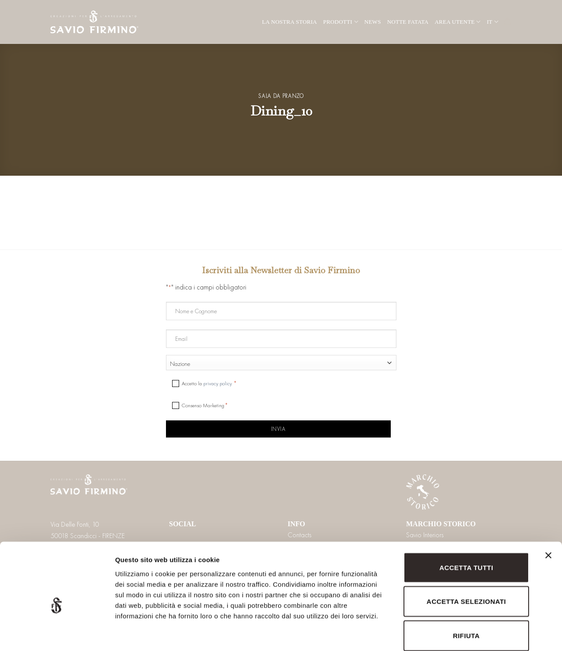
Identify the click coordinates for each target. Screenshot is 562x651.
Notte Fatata (408, 21)
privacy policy (217, 383)
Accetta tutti (467, 522)
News (372, 21)
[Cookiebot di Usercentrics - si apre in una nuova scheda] (56, 633)
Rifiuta (466, 590)
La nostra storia (289, 21)
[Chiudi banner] (548, 515)
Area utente (458, 22)
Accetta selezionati (466, 557)
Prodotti (340, 22)
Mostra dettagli (462, 633)
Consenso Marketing (203, 405)
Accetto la (207, 383)
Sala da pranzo (280, 96)
